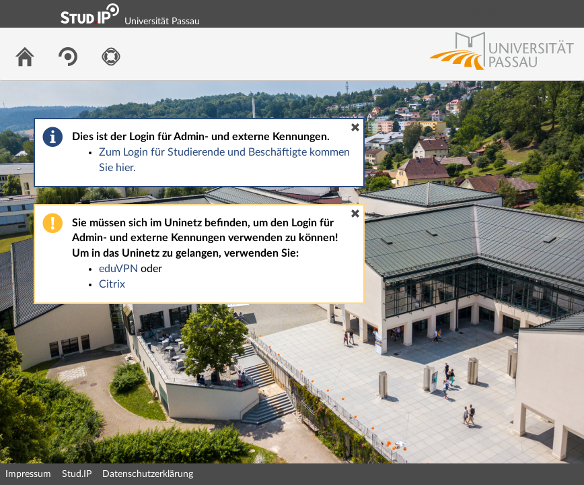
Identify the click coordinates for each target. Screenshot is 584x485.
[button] (355, 127)
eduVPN (118, 268)
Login (568, 13)
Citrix (112, 284)
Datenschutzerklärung (147, 474)
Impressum (28, 474)
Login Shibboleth (498, 13)
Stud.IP (77, 474)
